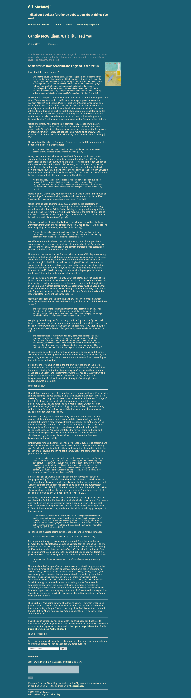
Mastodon (57, 662)
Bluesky (69, 662)
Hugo (44, 696)
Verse (69, 24)
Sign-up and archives (38, 24)
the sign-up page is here (82, 626)
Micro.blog (45, 662)
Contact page (76, 687)
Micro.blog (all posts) (88, 24)
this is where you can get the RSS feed (47, 629)
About (58, 24)
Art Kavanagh (40, 6)
